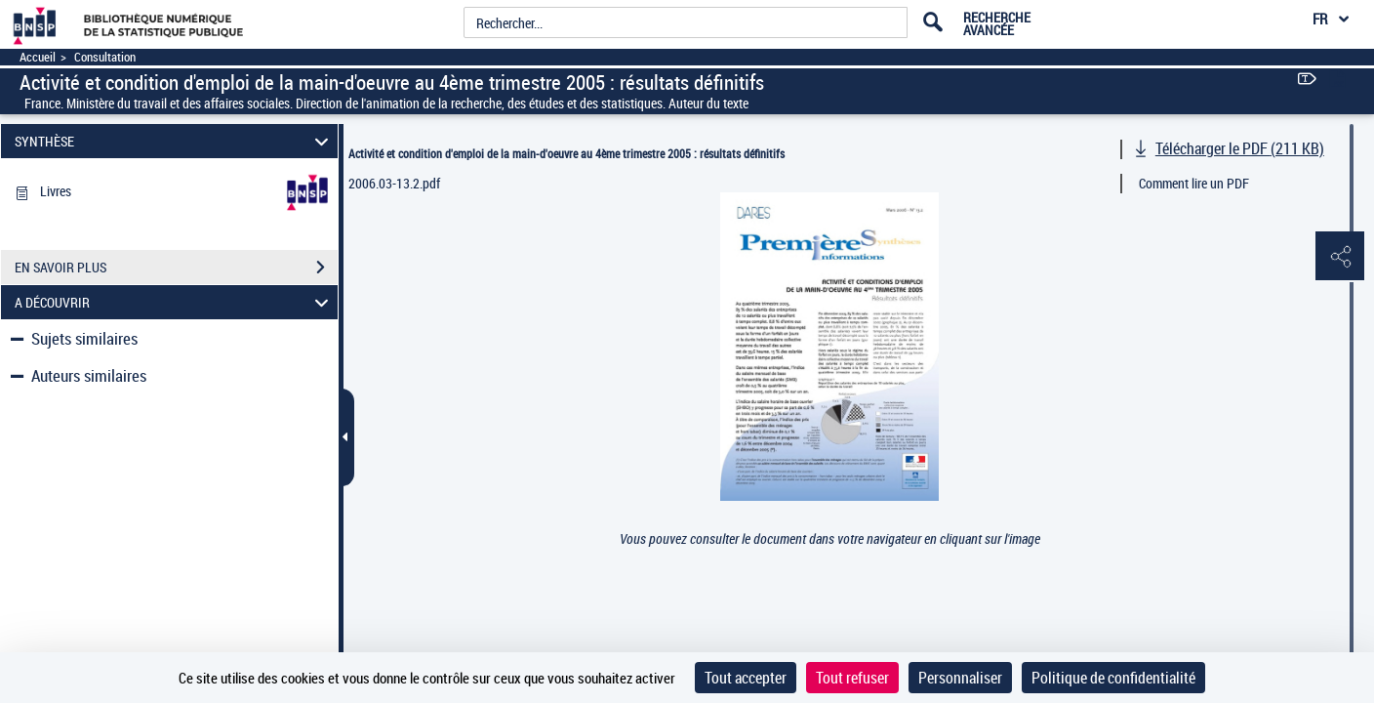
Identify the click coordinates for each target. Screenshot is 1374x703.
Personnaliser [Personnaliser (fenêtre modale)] (960, 677)
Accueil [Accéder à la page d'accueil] (38, 57)
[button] (1339, 256)
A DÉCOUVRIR (175, 302)
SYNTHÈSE (175, 141)
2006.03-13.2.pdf (394, 183)
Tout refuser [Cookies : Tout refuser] (852, 677)
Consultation (105, 57)
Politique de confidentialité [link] (1113, 677)
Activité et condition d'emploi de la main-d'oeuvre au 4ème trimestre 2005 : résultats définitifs (566, 153)
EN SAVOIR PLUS (176, 267)
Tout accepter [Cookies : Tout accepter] (746, 677)
